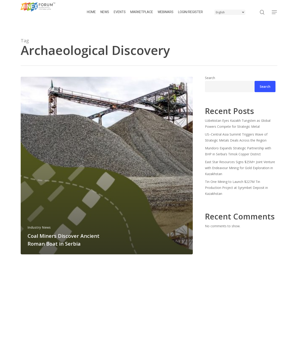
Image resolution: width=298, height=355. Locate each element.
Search (210, 78)
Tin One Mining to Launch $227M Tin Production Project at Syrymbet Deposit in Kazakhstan (236, 187)
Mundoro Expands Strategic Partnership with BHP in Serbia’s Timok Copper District (238, 151)
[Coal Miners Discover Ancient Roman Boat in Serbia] (107, 165)
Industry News (39, 227)
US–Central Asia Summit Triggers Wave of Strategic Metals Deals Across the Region (236, 137)
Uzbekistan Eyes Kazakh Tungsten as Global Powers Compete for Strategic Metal (237, 123)
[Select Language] (229, 12)
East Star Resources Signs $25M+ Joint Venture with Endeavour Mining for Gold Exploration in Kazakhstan (240, 168)
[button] (274, 12)
